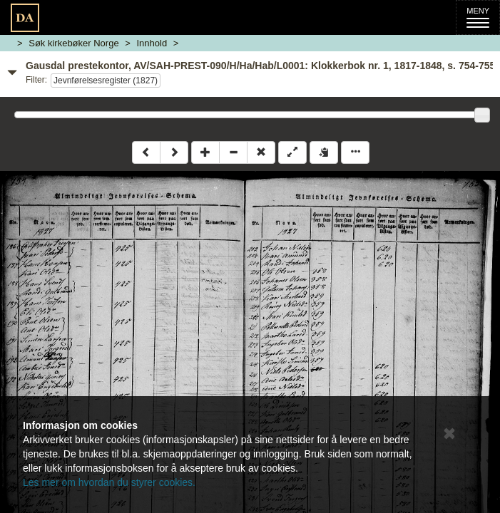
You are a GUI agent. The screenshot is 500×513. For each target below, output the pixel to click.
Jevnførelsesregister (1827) (105, 81)
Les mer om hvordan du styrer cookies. (109, 482)
